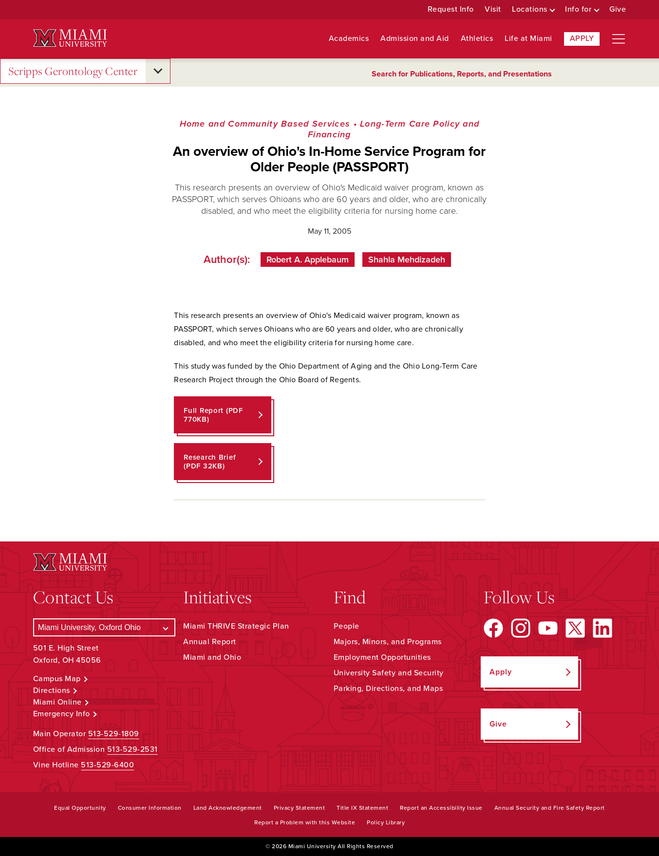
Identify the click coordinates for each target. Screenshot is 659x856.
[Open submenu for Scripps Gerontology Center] (158, 71)
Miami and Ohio (212, 657)
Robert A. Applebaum (307, 259)
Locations (529, 9)
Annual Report (209, 642)
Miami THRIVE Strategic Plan (236, 626)
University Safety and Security (389, 673)
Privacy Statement (299, 807)
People (346, 626)
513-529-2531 (132, 749)
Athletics (477, 38)
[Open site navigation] (618, 39)
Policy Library (386, 822)
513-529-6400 (107, 765)
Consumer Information (150, 807)
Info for (578, 9)
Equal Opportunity (80, 807)
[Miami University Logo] (70, 38)
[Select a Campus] (104, 627)
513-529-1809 (113, 734)
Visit (493, 9)
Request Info (451, 9)
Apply (582, 38)
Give (617, 9)
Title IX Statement (362, 807)
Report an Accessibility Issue (441, 807)
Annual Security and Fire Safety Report (549, 807)
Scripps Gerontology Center (72, 71)
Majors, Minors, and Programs (388, 642)
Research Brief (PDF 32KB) (210, 461)
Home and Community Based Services (265, 123)
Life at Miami (528, 38)
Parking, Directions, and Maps (388, 688)
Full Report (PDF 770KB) (213, 415)
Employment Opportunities (382, 657)
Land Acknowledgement (227, 807)
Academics (349, 38)
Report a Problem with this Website (304, 822)
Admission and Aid (414, 38)
